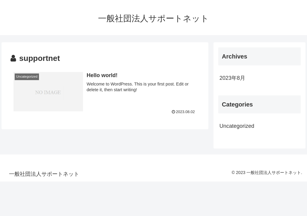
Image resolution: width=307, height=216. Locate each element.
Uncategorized (236, 126)
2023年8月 (232, 78)
